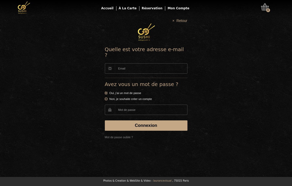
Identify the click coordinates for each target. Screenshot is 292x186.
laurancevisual (162, 180)
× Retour (179, 21)
